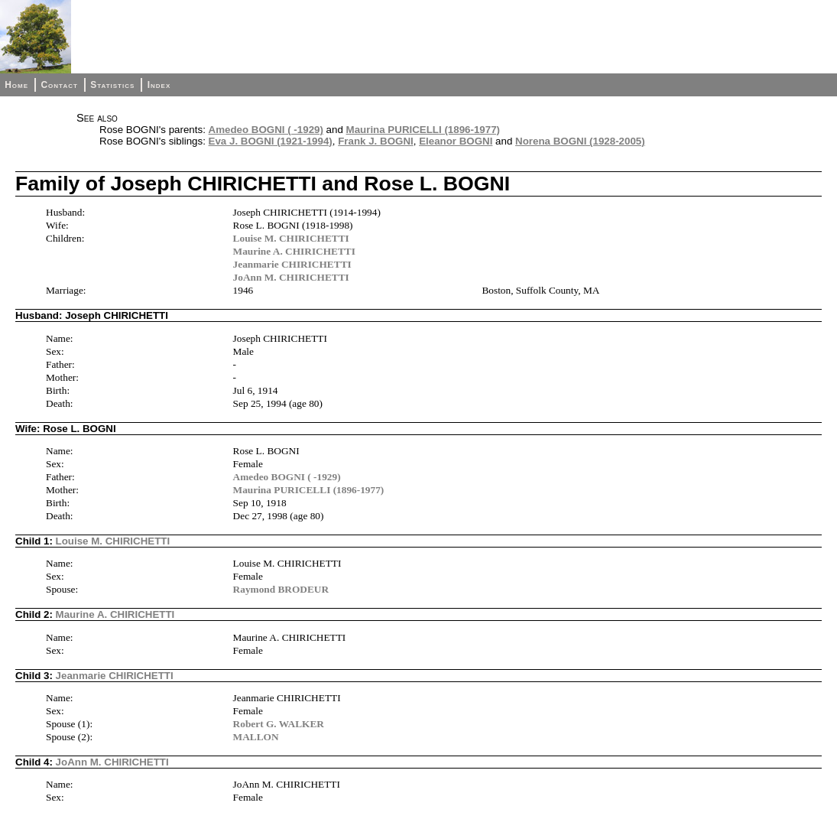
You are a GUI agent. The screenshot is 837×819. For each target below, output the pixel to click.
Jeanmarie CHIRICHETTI (292, 264)
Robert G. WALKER (278, 724)
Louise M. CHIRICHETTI (291, 238)
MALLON (256, 737)
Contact (59, 85)
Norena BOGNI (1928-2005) (580, 141)
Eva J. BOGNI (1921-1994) (271, 141)
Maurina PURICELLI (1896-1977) (423, 129)
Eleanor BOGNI (455, 141)
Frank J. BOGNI (376, 141)
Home (16, 85)
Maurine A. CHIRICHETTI (294, 251)
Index (159, 85)
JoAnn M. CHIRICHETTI (291, 277)
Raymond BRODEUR (281, 589)
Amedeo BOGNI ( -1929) (266, 129)
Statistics (112, 85)
